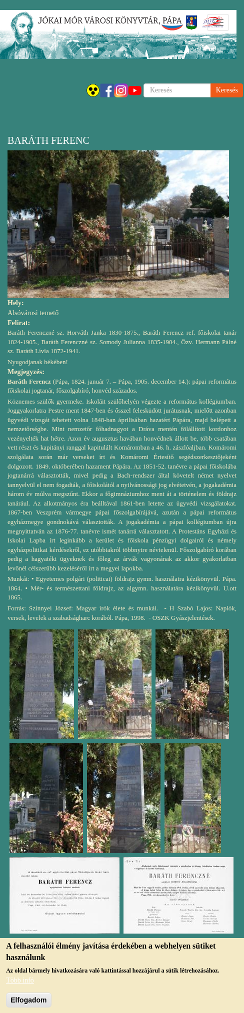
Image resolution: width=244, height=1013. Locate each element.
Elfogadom (28, 1005)
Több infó (20, 985)
